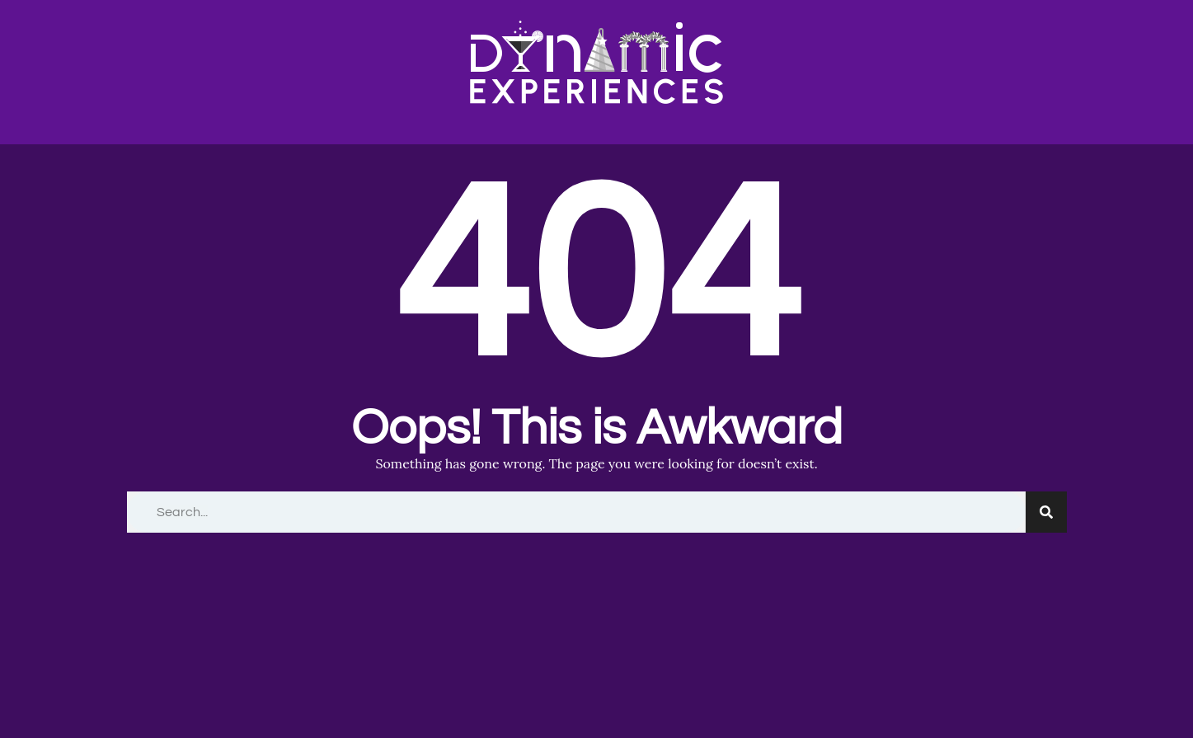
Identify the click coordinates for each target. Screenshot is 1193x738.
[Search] (1046, 512)
